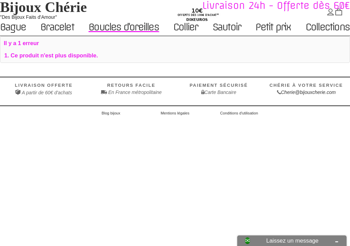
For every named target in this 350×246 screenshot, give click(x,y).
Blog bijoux (111, 113)
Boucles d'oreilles (124, 27)
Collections (327, 27)
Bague (13, 27)
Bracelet (57, 27)
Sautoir (227, 27)
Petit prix (273, 27)
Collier (185, 27)
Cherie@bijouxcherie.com (308, 92)
